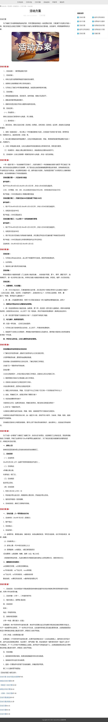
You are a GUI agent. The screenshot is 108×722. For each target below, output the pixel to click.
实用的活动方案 (99, 25)
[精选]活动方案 (5, 681)
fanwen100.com (57, 720)
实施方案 (97, 33)
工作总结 (20, 2)
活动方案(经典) (5, 701)
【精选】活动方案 (6, 685)
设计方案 (82, 21)
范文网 (10, 6)
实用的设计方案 (99, 29)
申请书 (54, 2)
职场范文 (16, 6)
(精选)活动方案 (5, 689)
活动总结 (46, 2)
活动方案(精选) (5, 697)
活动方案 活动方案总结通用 (9, 677)
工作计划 (29, 2)
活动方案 (3, 706)
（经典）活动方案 (6, 693)
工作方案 (38, 2)
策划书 (62, 2)
